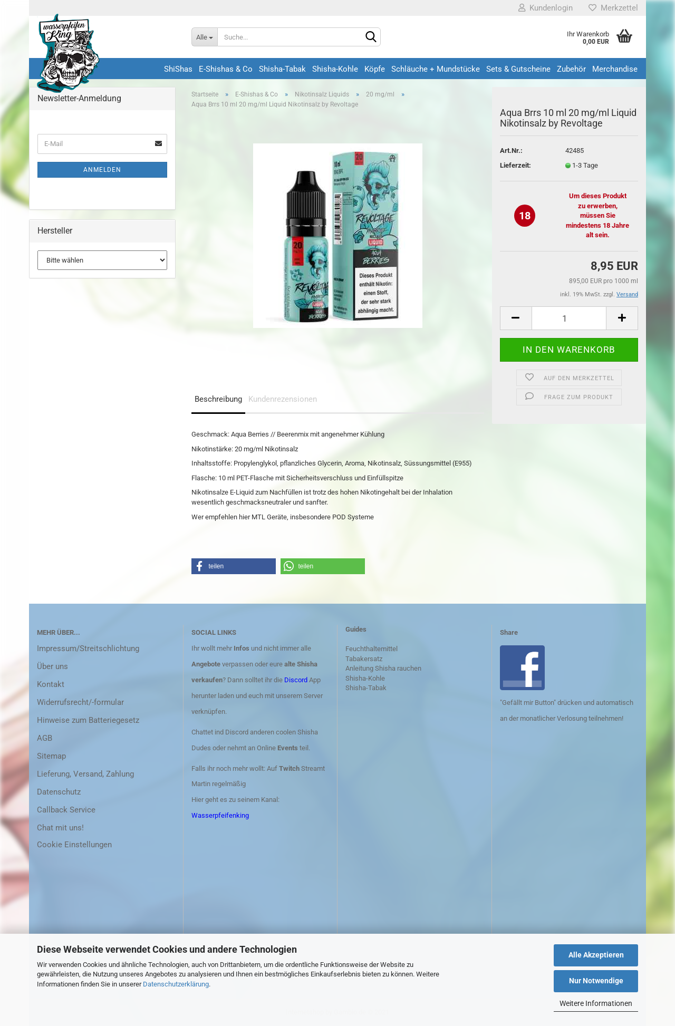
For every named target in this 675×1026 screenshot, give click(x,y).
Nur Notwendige (596, 980)
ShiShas (178, 69)
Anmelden (102, 169)
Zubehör (571, 69)
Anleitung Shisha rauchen (383, 668)
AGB (44, 738)
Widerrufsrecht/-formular (80, 702)
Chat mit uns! (60, 828)
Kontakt (50, 684)
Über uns (52, 666)
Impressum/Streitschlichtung (88, 648)
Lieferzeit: (515, 165)
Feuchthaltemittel (371, 649)
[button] (233, 566)
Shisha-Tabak (282, 69)
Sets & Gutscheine (518, 69)
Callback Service (66, 810)
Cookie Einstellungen (74, 844)
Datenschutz (59, 792)
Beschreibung (218, 399)
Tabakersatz (363, 659)
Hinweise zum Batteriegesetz (88, 720)
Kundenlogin (545, 8)
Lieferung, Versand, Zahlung (85, 774)
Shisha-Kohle (335, 69)
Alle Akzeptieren (596, 955)
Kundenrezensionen (282, 399)
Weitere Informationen (596, 1003)
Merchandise (615, 69)
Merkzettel (613, 8)
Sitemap (51, 756)
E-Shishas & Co (226, 69)
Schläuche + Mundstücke (435, 69)
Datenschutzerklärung (176, 984)
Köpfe (374, 69)
